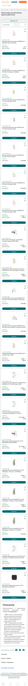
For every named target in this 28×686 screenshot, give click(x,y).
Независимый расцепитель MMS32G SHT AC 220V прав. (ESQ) (13, 354)
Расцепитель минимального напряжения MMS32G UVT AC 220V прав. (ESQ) (14, 383)
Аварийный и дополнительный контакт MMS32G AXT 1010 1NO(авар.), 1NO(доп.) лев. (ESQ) (13, 269)
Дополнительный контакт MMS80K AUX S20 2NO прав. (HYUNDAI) (13, 42)
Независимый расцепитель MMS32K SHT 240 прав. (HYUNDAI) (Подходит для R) (13, 556)
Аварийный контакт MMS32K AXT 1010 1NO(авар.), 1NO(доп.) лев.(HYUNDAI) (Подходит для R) (13, 500)
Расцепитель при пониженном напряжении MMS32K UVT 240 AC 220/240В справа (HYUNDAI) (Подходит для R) (13, 412)
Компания (4, 654)
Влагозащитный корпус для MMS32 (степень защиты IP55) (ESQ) (12, 240)
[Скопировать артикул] (5, 40)
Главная (2, 9)
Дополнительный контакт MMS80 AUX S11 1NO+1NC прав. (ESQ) (13, 211)
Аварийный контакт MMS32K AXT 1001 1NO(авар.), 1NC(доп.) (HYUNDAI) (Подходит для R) (13, 470)
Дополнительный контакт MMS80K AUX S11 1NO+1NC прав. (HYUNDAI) (13, 71)
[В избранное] (25, 29)
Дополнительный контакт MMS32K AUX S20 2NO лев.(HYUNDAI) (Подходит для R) (14, 326)
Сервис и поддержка (7, 662)
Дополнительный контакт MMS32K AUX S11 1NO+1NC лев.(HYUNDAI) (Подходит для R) (13, 298)
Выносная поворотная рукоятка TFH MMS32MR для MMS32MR (12, 441)
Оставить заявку (5, 2)
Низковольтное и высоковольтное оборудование (19, 9)
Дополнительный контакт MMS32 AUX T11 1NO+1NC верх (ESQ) (13, 128)
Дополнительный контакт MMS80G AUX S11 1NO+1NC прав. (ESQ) (13, 183)
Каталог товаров (6, 658)
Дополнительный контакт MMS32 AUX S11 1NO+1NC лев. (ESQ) (13, 155)
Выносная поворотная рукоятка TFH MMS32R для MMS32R (12, 586)
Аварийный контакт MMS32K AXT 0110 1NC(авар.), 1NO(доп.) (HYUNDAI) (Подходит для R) (13, 529)
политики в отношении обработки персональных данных (13, 674)
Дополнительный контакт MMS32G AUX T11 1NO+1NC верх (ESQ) (13, 100)
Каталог (7, 9)
